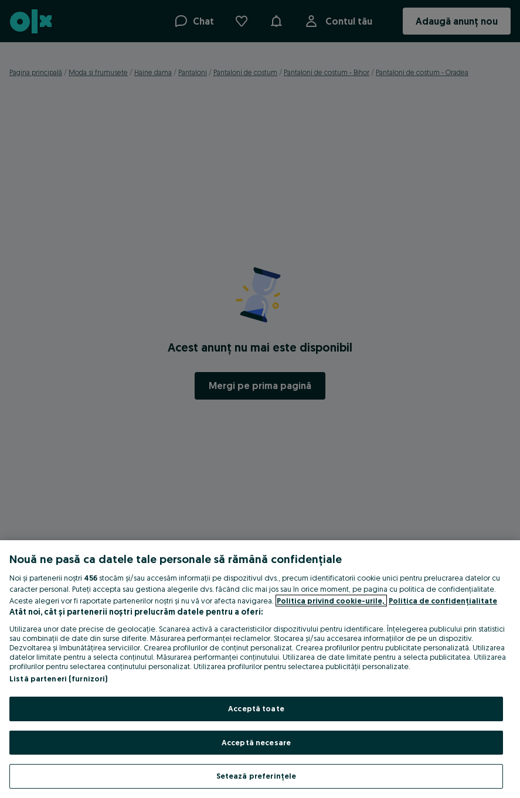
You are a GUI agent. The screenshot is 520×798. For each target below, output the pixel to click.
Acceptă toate (256, 708)
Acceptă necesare (256, 742)
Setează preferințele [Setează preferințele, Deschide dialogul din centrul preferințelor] (256, 775)
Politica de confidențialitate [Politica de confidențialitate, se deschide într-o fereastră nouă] (443, 600)
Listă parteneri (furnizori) (58, 678)
